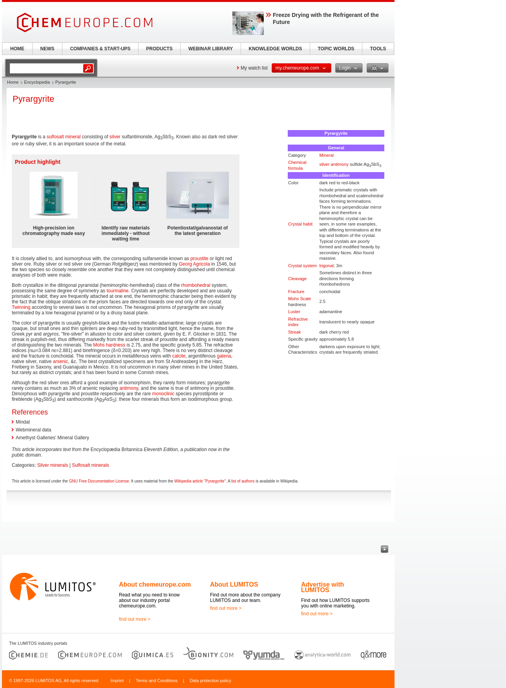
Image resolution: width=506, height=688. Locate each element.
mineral (72, 136)
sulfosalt (55, 136)
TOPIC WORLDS (336, 48)
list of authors (242, 481)
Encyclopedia (36, 82)
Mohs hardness (109, 345)
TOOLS (378, 48)
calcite (179, 356)
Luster (294, 311)
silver (324, 164)
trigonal (326, 265)
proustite (199, 258)
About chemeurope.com (155, 584)
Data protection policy (210, 680)
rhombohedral (195, 285)
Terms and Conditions (156, 680)
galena (224, 356)
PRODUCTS (159, 48)
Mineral (326, 155)
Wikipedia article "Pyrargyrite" (200, 481)
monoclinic (163, 393)
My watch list (254, 68)
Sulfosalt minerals (90, 465)
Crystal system (302, 265)
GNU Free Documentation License (99, 481)
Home (12, 82)
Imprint (117, 680)
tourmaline (117, 291)
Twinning (21, 307)
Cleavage (297, 278)
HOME (17, 48)
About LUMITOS (234, 584)
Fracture (296, 291)
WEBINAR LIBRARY (210, 48)
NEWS (47, 48)
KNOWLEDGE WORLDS (275, 48)
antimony (340, 164)
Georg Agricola (194, 264)
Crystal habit (300, 224)
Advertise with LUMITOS (322, 587)
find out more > (134, 619)
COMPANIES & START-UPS (100, 48)
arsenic (60, 361)
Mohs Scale (299, 298)
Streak (294, 332)
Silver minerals (52, 465)
